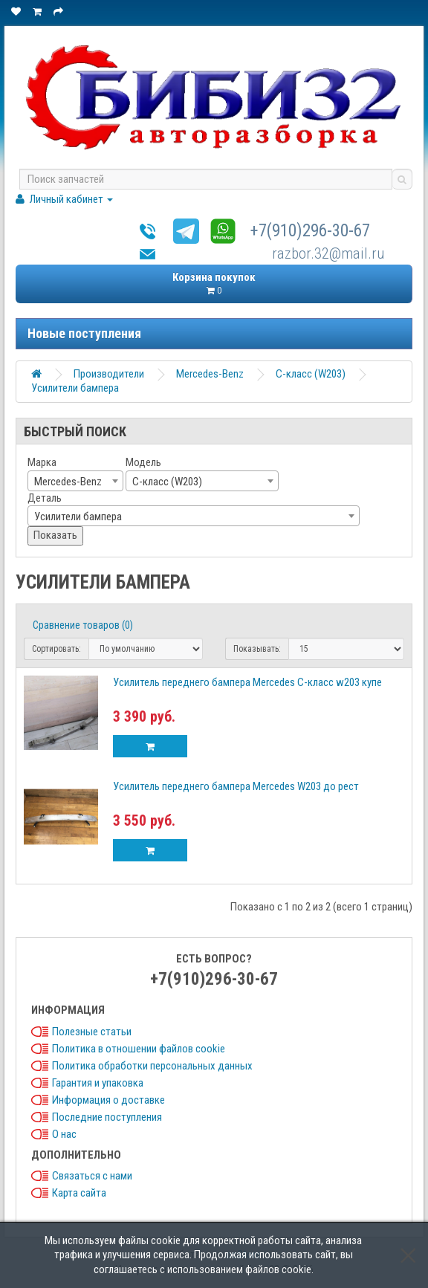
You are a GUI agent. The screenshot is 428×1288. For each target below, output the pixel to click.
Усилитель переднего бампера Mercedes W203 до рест (236, 786)
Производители (109, 374)
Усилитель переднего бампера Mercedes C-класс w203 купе (247, 682)
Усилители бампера (75, 388)
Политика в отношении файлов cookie (138, 1048)
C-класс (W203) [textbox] (167, 481)
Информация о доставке (108, 1100)
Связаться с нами (92, 1175)
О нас (64, 1134)
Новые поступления (84, 333)
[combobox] (75, 480)
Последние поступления (107, 1117)
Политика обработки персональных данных (152, 1065)
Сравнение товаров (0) (83, 625)
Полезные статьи (92, 1031)
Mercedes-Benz (210, 374)
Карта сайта (79, 1193)
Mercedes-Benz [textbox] (68, 481)
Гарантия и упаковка (97, 1083)
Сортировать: (56, 649)
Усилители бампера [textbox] (78, 516)
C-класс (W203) (311, 374)
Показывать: (257, 649)
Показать (55, 535)
